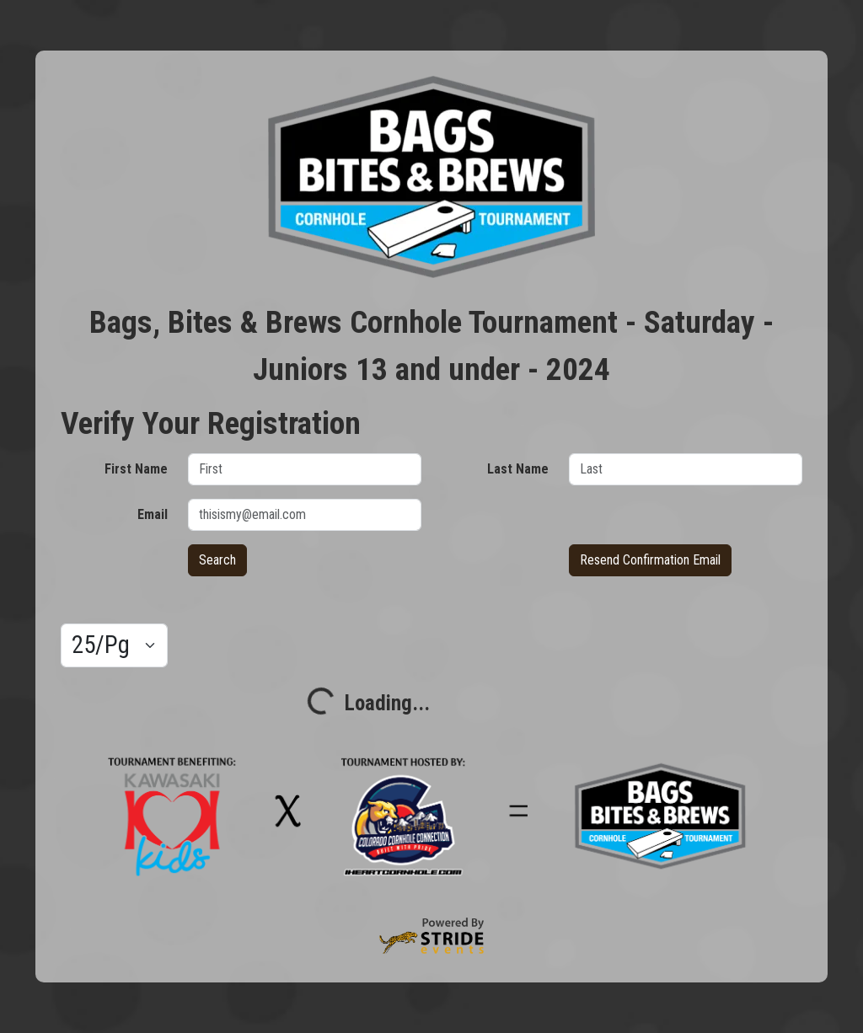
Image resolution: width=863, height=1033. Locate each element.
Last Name (518, 469)
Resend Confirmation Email (650, 560)
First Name (136, 469)
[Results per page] (114, 645)
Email (152, 514)
